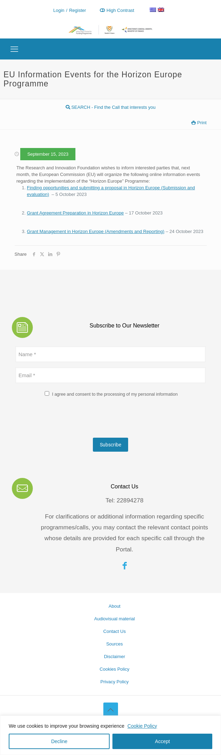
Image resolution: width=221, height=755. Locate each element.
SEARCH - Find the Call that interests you (111, 107)
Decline (59, 741)
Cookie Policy (142, 726)
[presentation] (68, 418)
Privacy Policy (115, 681)
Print (198, 122)
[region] (110, 735)
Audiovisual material (114, 618)
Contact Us (114, 631)
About (114, 606)
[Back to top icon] (110, 710)
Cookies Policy (114, 669)
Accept (162, 741)
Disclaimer (114, 656)
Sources (114, 644)
